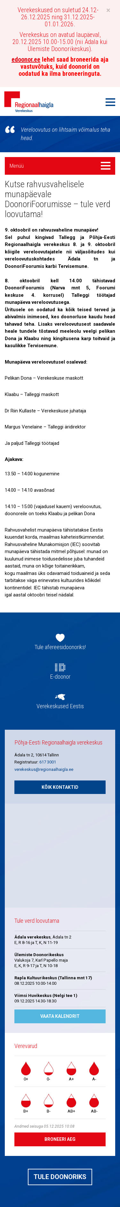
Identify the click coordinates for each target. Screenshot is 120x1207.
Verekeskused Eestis (60, 706)
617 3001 (47, 762)
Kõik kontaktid (60, 787)
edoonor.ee (26, 59)
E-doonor (60, 676)
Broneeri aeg (60, 1139)
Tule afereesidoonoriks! (60, 647)
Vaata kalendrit (60, 1016)
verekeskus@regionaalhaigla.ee (43, 769)
